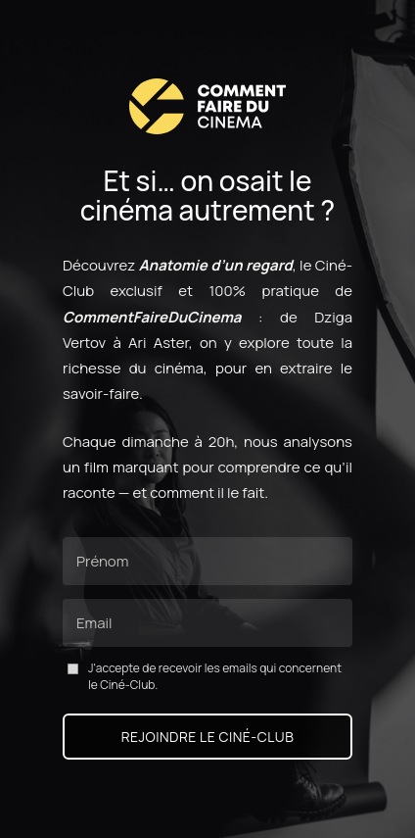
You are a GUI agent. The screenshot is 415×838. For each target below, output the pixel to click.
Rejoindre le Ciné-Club (208, 736)
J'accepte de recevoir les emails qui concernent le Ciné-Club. (205, 677)
